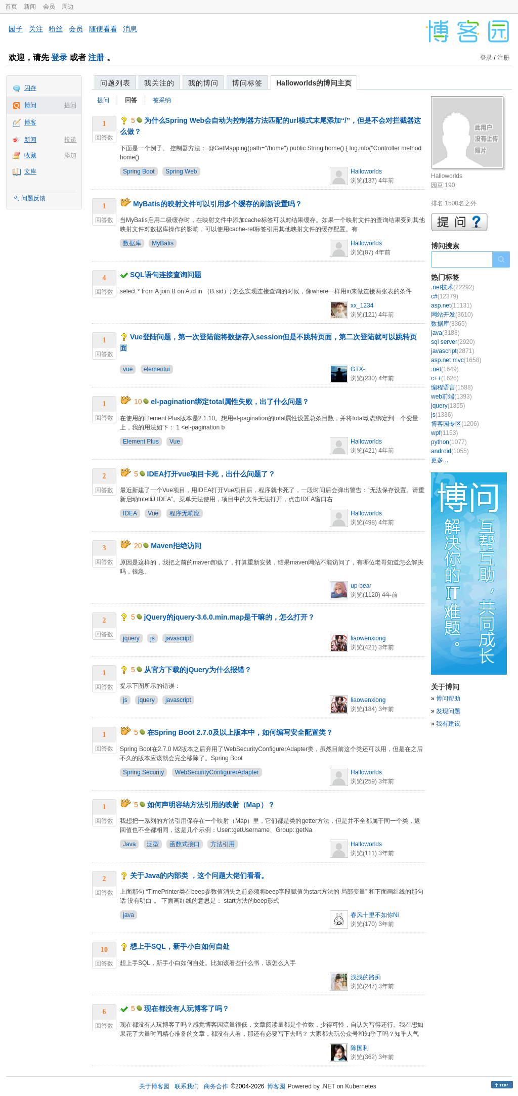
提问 (70, 105)
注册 (96, 57)
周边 (68, 6)
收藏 (30, 155)
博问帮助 (448, 698)
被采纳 (162, 100)
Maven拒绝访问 (176, 546)
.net (445, 369)
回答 (131, 100)
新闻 (30, 6)
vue (128, 369)
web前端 (451, 396)
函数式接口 (184, 844)
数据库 (132, 243)
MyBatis (163, 243)
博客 (30, 122)
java (128, 914)
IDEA (130, 513)
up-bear (361, 585)
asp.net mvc (456, 360)
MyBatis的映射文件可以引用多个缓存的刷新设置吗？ (217, 204)
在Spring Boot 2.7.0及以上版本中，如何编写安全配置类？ (240, 732)
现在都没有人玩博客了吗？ (186, 1008)
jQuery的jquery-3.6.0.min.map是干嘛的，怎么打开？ (229, 617)
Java (129, 844)
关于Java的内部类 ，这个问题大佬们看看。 (199, 875)
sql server (453, 341)
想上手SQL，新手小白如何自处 (180, 946)
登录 (59, 57)
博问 (30, 105)
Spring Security (143, 772)
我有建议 (448, 723)
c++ (445, 378)
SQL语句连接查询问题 (165, 275)
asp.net (451, 305)
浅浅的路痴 (366, 977)
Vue (174, 441)
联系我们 (187, 1086)
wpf (444, 432)
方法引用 (222, 844)
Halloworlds (366, 171)
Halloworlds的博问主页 (314, 83)
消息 (130, 29)
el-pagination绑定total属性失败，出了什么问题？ (230, 402)
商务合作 (216, 1086)
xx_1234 (362, 305)
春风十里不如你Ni (375, 914)
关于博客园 (154, 1086)
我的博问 (203, 83)
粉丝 (56, 29)
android (450, 451)
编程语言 (452, 387)
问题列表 (115, 83)
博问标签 (247, 83)
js (152, 638)
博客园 (276, 1086)
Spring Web (181, 171)
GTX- (358, 369)
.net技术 (452, 287)
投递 (70, 139)
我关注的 (159, 83)
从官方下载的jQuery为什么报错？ (197, 670)
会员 (49, 6)
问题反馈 (33, 198)
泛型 (153, 844)
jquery (131, 638)
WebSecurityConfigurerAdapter (217, 772)
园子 (16, 29)
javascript (178, 638)
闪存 (30, 88)
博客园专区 (455, 423)
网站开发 (452, 314)
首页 (11, 6)
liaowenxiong (368, 638)
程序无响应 (184, 513)
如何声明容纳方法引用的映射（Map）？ (211, 805)
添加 (70, 155)
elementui (157, 369)
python (449, 442)
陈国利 (360, 1047)
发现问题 (448, 711)
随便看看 (103, 29)
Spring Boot (139, 171)
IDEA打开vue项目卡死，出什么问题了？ (211, 474)
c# (444, 296)
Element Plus (141, 441)
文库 (30, 171)
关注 (36, 29)
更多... (439, 460)
